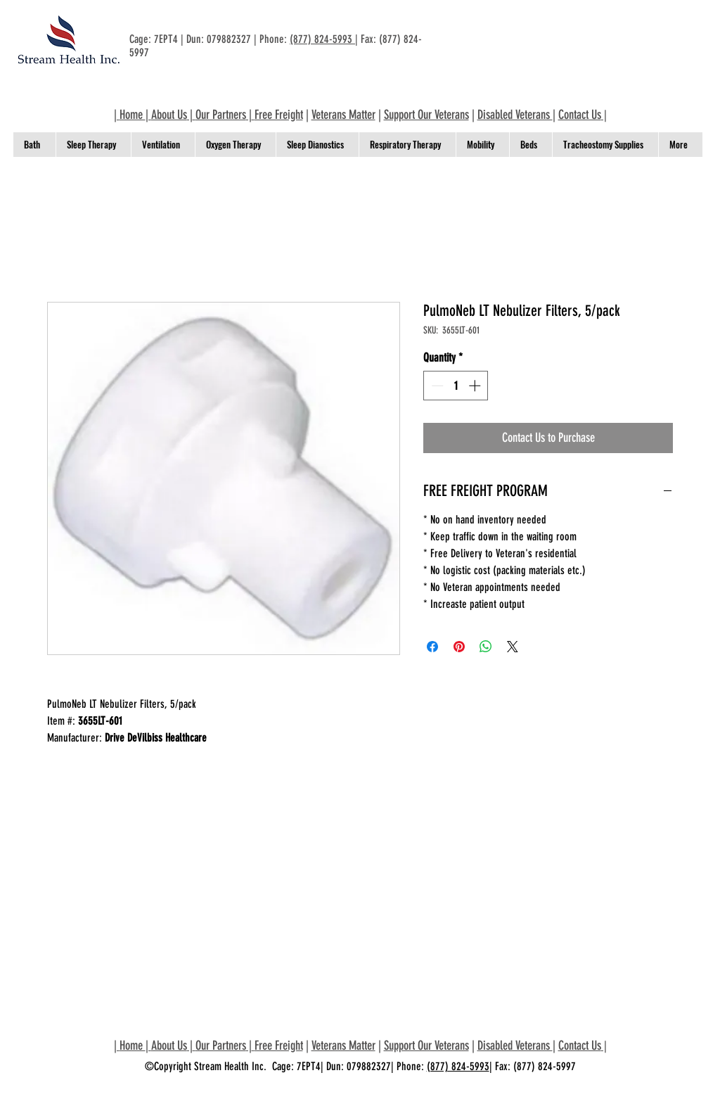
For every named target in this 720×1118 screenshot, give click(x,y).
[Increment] (476, 385)
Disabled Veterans (515, 114)
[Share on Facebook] (432, 646)
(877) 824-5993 (322, 39)
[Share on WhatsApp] (485, 646)
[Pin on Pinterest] (459, 646)
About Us (169, 114)
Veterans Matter (343, 114)
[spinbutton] (455, 385)
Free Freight (279, 114)
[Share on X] (512, 646)
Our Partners (220, 114)
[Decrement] (435, 385)
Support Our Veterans (426, 114)
